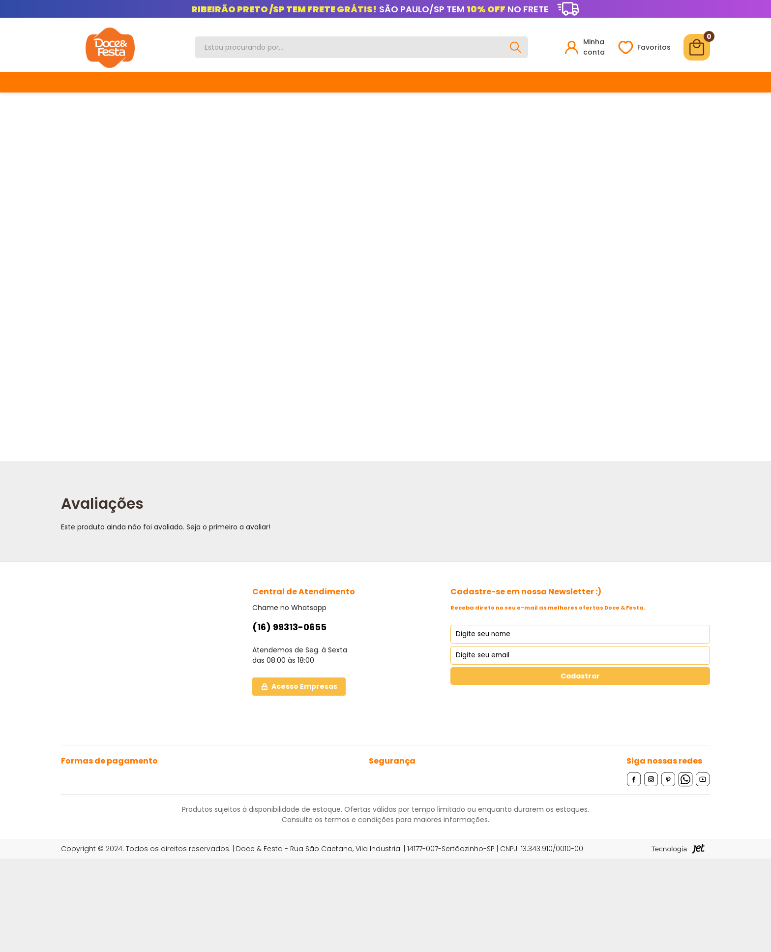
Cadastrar (580, 676)
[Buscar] (515, 47)
